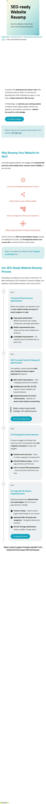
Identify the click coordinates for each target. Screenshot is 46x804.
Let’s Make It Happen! (14, 114)
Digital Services (16, 31)
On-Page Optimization (20, 531)
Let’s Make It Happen (23, 551)
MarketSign (5, 31)
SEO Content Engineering (21, 413)
